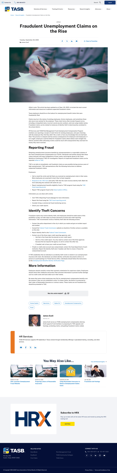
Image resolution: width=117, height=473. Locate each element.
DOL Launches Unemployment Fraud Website (20, 382)
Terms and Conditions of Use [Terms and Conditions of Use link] (102, 470)
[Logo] (16, 9)
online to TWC (39, 160)
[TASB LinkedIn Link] (95, 455)
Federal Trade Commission (47, 228)
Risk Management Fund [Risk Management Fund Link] (63, 452)
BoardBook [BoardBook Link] (34, 452)
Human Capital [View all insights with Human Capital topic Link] (34, 303)
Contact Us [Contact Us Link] (7, 2)
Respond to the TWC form (40, 180)
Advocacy (98, 9)
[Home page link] (12, 15)
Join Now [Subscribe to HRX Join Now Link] (67, 424)
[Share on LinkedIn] (72, 41)
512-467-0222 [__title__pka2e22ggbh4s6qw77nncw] (104, 451)
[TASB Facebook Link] (86, 455)
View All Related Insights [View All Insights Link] (98, 361)
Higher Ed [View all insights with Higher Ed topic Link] (57, 303)
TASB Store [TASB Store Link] (59, 458)
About (108, 9)
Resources (71, 9)
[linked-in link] (35, 347)
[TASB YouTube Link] (104, 455)
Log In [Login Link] (110, 2)
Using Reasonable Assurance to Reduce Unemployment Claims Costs (70, 383)
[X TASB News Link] (91, 455)
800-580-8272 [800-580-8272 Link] (21, 2)
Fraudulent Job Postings (92, 381)
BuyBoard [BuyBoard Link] (34, 455)
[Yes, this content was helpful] (65, 293)
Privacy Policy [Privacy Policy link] (89, 470)
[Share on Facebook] (62, 41)
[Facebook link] (26, 347)
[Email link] (21, 347)
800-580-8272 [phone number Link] (92, 451)
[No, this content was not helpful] (68, 293)
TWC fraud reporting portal (57, 200)
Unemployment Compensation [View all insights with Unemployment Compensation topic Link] (73, 303)
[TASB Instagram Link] (100, 455)
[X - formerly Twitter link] (30, 347)
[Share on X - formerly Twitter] (67, 41)
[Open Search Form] (97, 2)
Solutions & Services (40, 9)
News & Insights (85, 9)
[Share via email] (76, 41)
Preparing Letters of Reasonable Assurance (45, 382)
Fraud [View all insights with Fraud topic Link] (31, 307)
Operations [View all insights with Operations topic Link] (46, 303)
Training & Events (57, 9)
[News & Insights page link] (20, 15)
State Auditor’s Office (60, 190)
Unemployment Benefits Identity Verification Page (48, 260)
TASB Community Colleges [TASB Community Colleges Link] (64, 455)
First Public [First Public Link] (34, 458)
